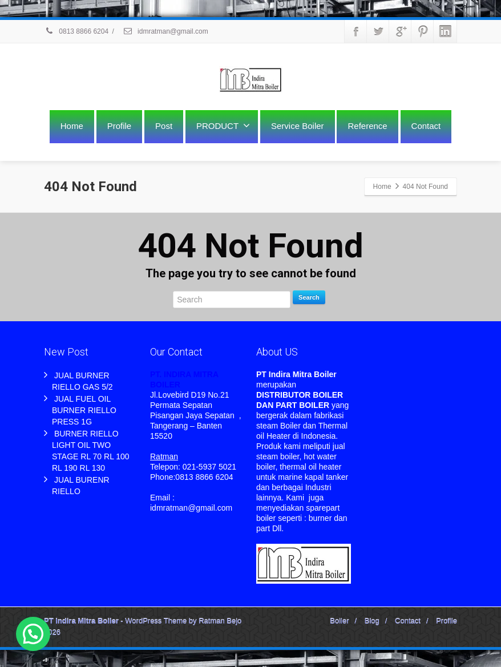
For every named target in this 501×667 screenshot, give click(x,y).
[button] (33, 634)
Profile (119, 126)
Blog (372, 621)
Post (163, 126)
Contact (426, 126)
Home (71, 126)
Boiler (339, 621)
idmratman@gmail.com (165, 31)
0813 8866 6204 (76, 31)
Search (309, 297)
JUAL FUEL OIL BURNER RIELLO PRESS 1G (84, 410)
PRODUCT (223, 125)
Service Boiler (297, 126)
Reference (367, 126)
